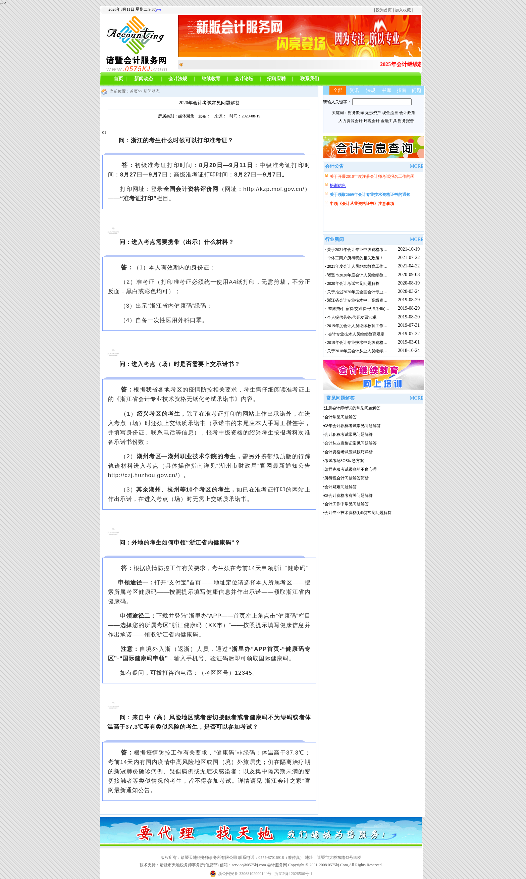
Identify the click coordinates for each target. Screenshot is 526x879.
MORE (416, 166)
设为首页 (384, 10)
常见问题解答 (340, 398)
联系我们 (309, 78)
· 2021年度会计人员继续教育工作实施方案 (361, 266)
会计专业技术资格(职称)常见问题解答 (357, 512)
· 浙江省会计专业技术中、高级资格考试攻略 (363, 300)
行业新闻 (334, 239)
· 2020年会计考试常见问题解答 (351, 283)
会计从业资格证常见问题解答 (350, 443)
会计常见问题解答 (340, 417)
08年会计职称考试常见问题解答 (352, 425)
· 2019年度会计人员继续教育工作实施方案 (361, 325)
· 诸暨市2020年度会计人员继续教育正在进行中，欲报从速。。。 (381, 275)
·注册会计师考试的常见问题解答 (351, 408)
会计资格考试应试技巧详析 (348, 452)
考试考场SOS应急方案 (344, 460)
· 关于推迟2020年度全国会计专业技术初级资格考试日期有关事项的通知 (387, 292)
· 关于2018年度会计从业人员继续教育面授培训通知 (369, 351)
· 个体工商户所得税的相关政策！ (353, 258)
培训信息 (338, 185)
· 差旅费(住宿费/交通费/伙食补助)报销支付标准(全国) (371, 308)
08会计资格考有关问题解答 (348, 495)
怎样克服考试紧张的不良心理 (350, 469)
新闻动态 (143, 78)
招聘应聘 (276, 78)
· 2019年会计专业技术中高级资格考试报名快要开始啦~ (372, 342)
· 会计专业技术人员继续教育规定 (353, 334)
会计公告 (334, 166)
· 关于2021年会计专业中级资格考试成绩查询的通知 (369, 249)
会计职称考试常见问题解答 (348, 434)
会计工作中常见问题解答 (346, 504)
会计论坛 (243, 78)
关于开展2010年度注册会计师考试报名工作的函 (372, 176)
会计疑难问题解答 (340, 486)
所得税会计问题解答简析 (346, 478)
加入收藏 (403, 10)
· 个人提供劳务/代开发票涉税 (349, 317)
